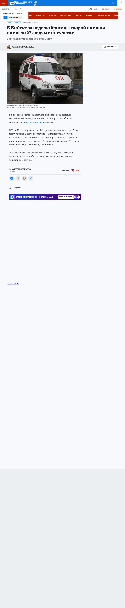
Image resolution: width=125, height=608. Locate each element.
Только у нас (40, 15)
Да (5, 17)
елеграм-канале (33, 122)
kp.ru (77, 170)
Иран (30, 15)
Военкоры (53, 15)
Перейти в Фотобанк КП (35, 107)
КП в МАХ (79, 15)
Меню (3, 3)
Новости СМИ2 (13, 284)
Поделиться (110, 46)
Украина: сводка (66, 15)
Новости (10, 22)
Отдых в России (104, 15)
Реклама (105, 9)
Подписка (118, 9)
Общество (18, 22)
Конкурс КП (90, 15)
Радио (95, 9)
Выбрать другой (14, 17)
